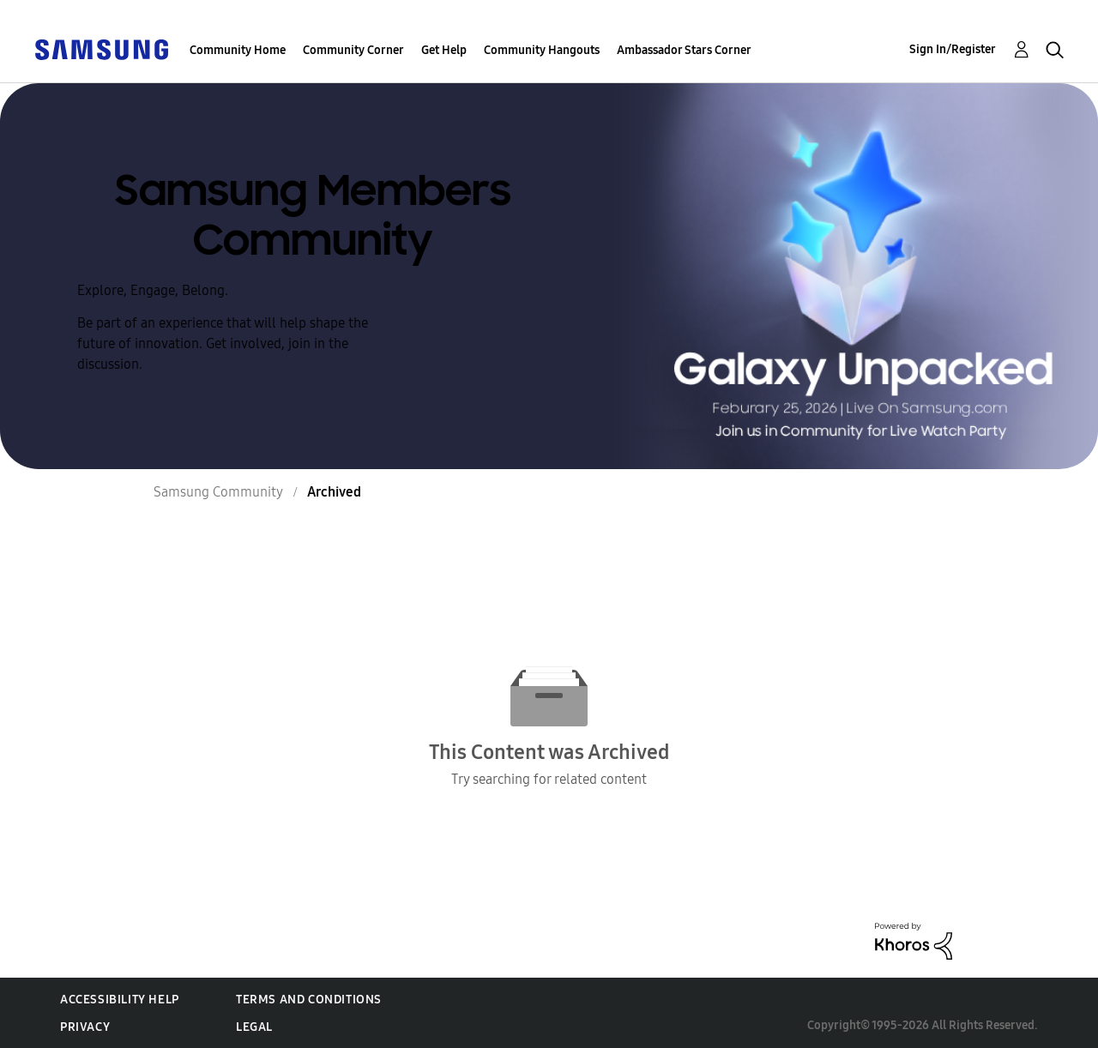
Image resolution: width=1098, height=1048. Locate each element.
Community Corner (353, 50)
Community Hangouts (542, 50)
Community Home (238, 50)
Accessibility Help (119, 999)
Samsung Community (218, 492)
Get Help (444, 50)
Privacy (85, 1027)
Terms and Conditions (309, 999)
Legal (254, 1027)
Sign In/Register (952, 49)
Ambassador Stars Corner (684, 50)
